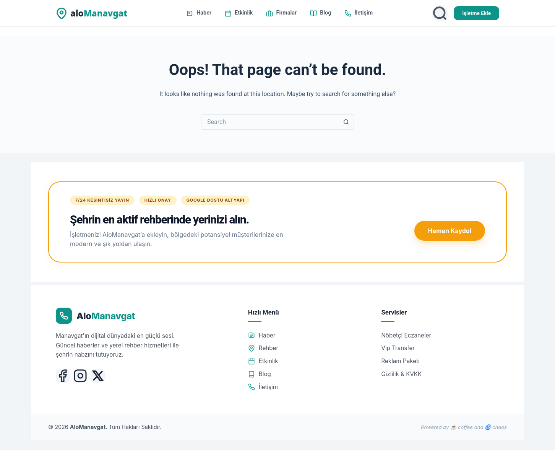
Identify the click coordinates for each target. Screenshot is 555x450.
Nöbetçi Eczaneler (406, 335)
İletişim (358, 13)
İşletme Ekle (476, 13)
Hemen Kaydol (449, 231)
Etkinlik (239, 13)
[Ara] (440, 13)
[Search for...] (270, 122)
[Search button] (346, 122)
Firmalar (281, 13)
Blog (320, 13)
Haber (199, 13)
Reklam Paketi (400, 361)
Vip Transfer (398, 348)
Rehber (263, 348)
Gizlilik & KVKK (401, 374)
